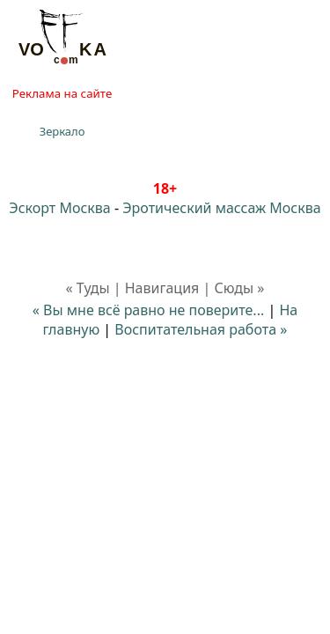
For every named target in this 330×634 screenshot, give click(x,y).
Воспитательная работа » (200, 329)
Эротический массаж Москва (221, 207)
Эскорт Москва (59, 207)
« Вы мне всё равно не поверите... (148, 310)
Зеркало (62, 131)
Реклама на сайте (62, 93)
